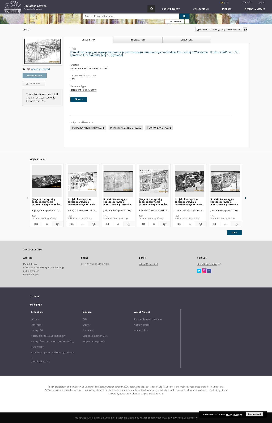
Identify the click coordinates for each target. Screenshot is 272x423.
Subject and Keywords (94, 341)
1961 (72, 79)
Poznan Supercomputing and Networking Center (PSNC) (169, 417)
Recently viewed (255, 9)
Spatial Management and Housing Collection (53, 352)
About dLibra (140, 330)
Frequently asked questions (148, 319)
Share (262, 2)
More (234, 232)
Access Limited (36, 69)
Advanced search (174, 21)
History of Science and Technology (48, 335)
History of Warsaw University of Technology (53, 341)
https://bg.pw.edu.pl (207, 264)
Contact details (141, 324)
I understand (254, 414)
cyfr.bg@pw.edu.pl (148, 264)
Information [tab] (137, 39)
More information (234, 414)
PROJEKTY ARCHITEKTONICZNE (125, 127)
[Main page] (151, 8)
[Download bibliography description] (35, 224)
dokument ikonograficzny (83, 89)
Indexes (227, 9)
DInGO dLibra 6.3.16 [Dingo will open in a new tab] (106, 417)
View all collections (40, 361)
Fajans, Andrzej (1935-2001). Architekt (89, 68)
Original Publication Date (95, 335)
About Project (171, 9)
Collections (201, 9)
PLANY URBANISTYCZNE (159, 127)
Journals (35, 319)
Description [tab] (88, 40)
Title (85, 319)
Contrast (247, 2)
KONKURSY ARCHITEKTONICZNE (88, 127)
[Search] (184, 16)
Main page (36, 304)
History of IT (37, 330)
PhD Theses (36, 324)
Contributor (88, 330)
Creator (86, 324)
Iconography (37, 346)
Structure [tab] (187, 39)
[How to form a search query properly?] (187, 21)
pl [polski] (227, 3)
